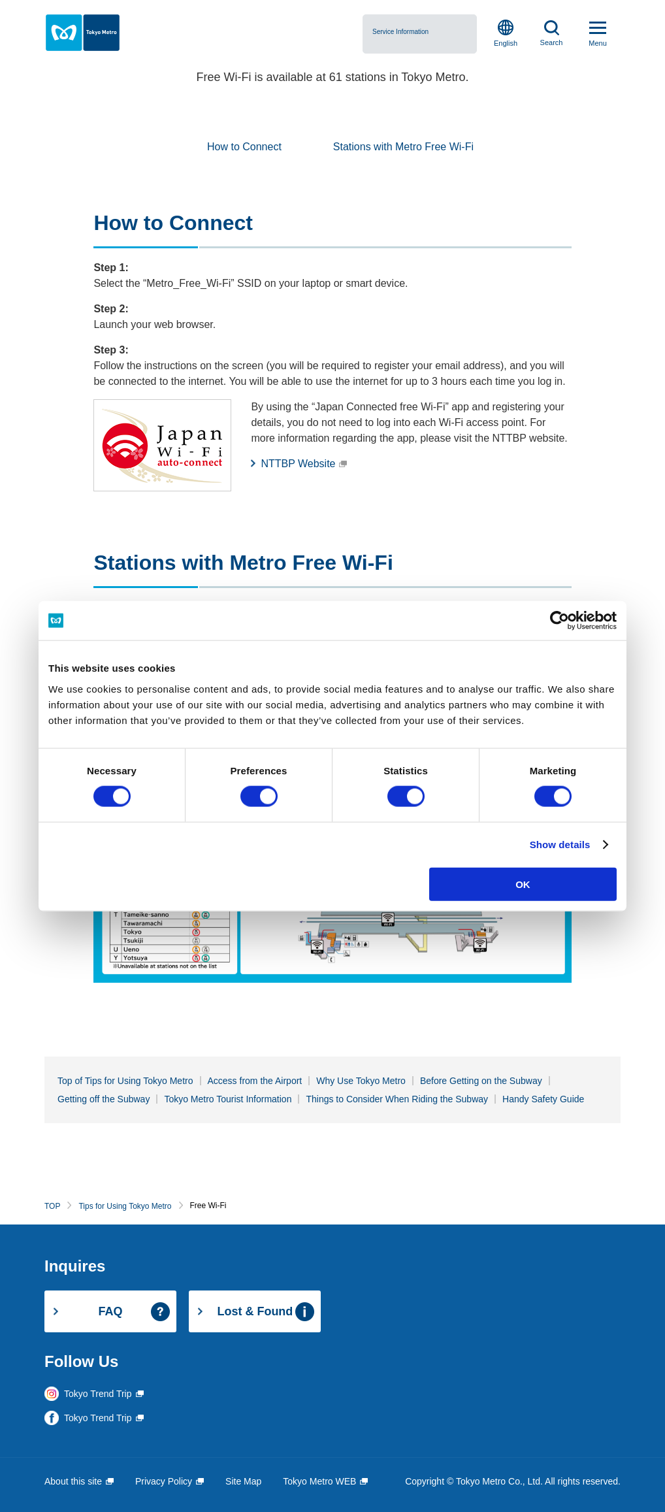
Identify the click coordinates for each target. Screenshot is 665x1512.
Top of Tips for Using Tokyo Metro (125, 1081)
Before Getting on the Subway (481, 1081)
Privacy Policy (163, 1481)
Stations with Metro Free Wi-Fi (403, 146)
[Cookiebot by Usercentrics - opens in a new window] (559, 621)
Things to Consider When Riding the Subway (397, 1099)
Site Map (243, 1481)
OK (522, 883)
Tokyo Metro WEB (319, 1481)
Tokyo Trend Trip (98, 1394)
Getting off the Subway (103, 1099)
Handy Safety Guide (543, 1099)
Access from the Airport (255, 1081)
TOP (52, 1206)
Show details (560, 844)
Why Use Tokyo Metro (361, 1081)
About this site (73, 1481)
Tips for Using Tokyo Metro (124, 1206)
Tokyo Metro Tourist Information (227, 1099)
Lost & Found (255, 1311)
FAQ (110, 1311)
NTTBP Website (298, 463)
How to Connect (244, 146)
